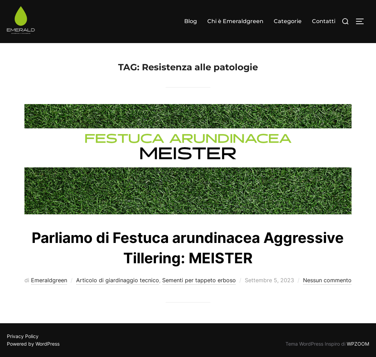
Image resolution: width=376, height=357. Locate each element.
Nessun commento (327, 280)
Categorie (288, 21)
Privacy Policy (23, 336)
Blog (190, 21)
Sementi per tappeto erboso (199, 280)
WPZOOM (358, 344)
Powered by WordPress (33, 344)
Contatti (323, 21)
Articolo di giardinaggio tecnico (117, 280)
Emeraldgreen (49, 280)
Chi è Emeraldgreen (235, 21)
